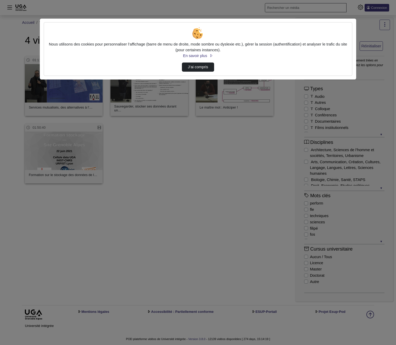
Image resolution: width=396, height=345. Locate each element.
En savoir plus (198, 56)
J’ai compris (198, 67)
